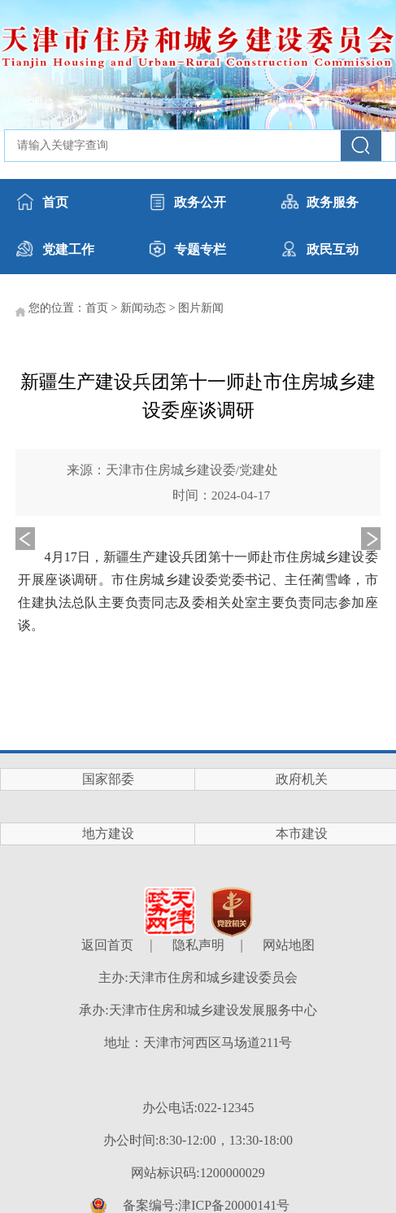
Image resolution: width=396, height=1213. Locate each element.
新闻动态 (143, 307)
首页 (96, 307)
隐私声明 (198, 945)
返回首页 (107, 945)
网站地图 (289, 945)
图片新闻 (201, 307)
